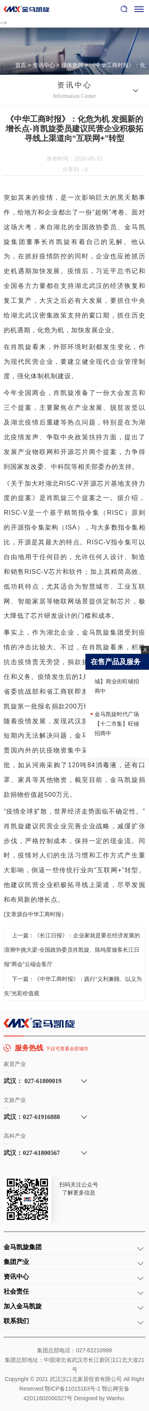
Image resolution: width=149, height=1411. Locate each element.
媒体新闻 (72, 65)
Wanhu (115, 1398)
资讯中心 (44, 65)
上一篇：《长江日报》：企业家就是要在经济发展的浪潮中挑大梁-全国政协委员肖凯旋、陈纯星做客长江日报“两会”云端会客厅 (72, 949)
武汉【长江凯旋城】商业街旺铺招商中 (117, 682)
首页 (20, 65)
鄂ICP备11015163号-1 (72, 1388)
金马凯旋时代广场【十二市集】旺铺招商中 (117, 724)
